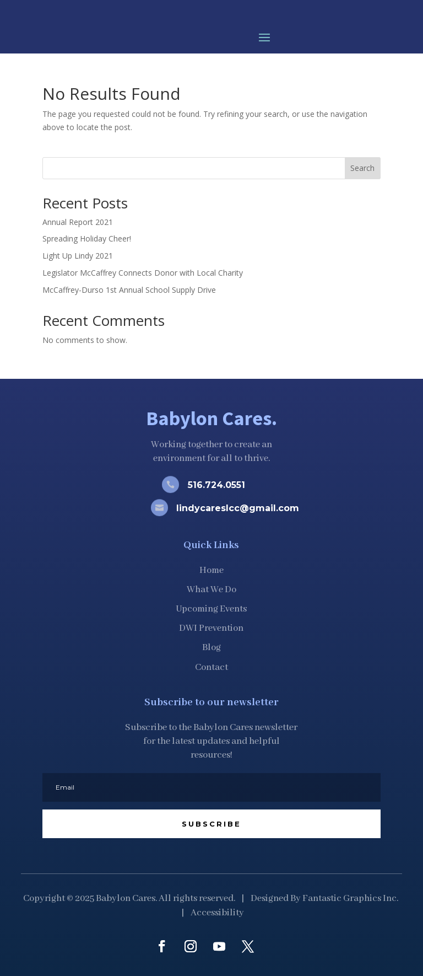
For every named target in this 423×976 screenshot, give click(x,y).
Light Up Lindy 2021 (77, 255)
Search (362, 168)
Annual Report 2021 (77, 222)
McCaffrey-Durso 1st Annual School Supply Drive (129, 290)
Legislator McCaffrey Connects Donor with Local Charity (142, 272)
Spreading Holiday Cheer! (86, 238)
